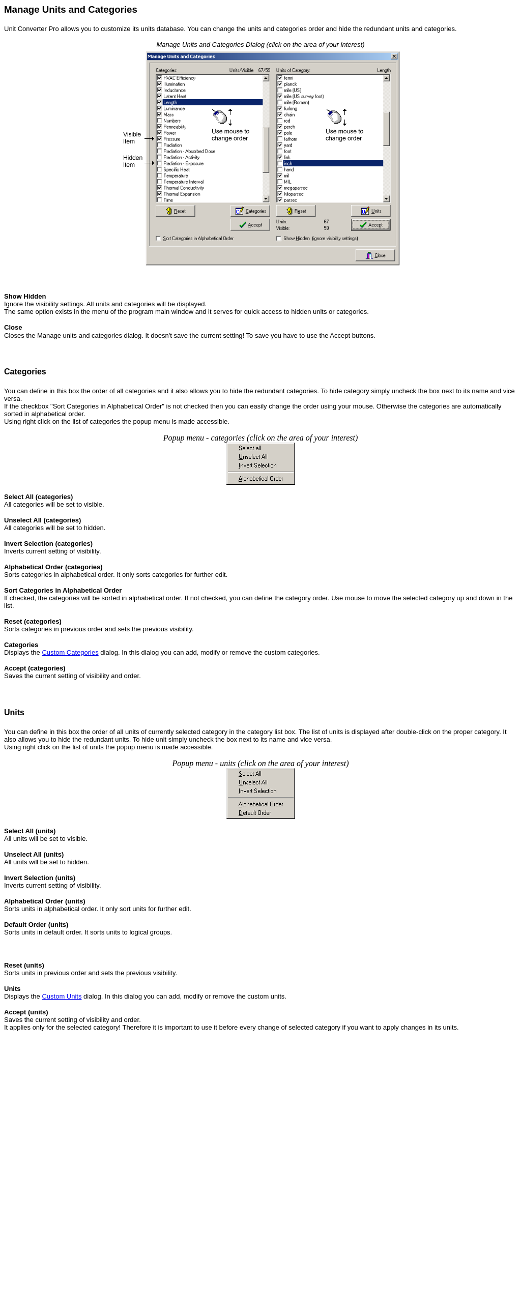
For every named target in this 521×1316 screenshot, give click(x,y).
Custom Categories (70, 652)
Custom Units (61, 996)
